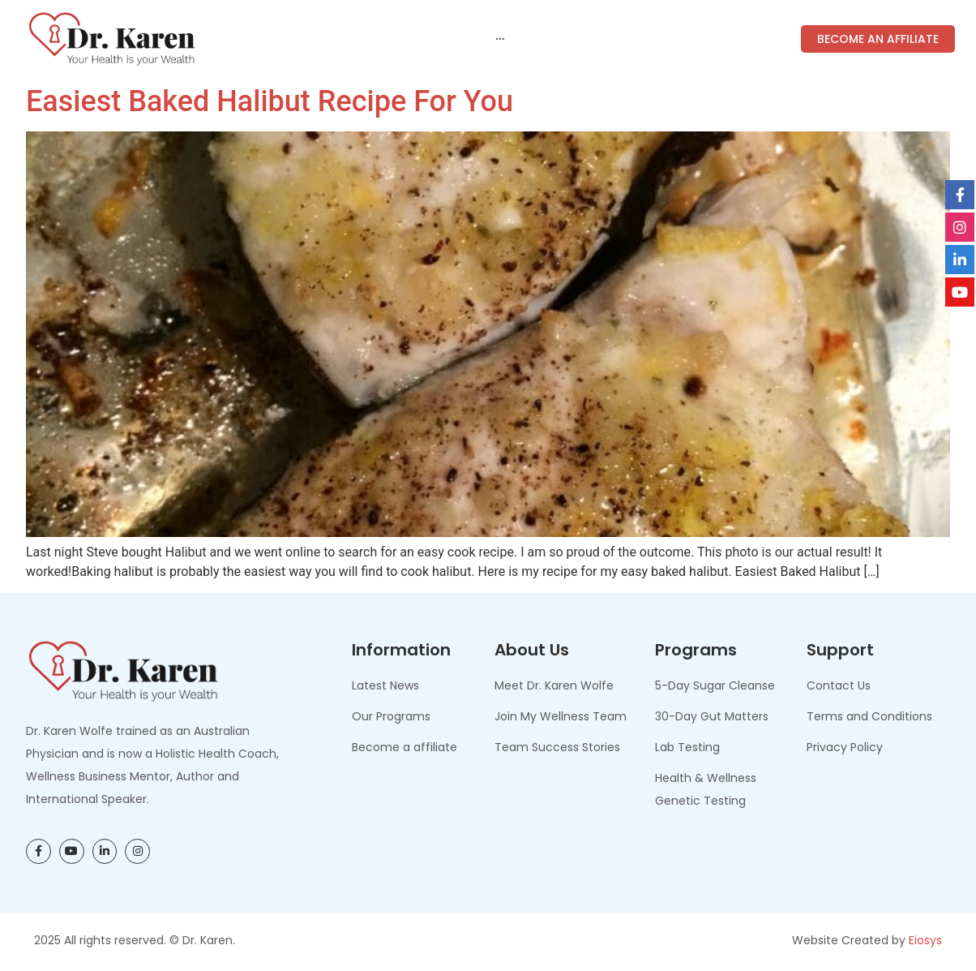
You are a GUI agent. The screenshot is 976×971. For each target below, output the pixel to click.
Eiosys (925, 940)
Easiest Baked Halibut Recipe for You (269, 101)
